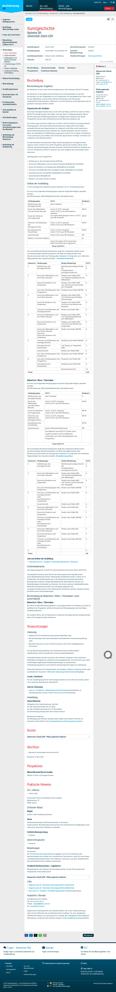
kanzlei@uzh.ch (106, 82)
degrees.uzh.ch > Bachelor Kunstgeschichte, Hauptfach (51, 885)
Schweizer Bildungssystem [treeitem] (9, 20)
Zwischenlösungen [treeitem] (10, 117)
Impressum (109, 983)
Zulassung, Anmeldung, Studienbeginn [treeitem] (11, 72)
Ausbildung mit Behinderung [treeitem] (8, 145)
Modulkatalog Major (65, 258)
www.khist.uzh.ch (37, 906)
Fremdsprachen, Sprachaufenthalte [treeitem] (10, 103)
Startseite (28, 13)
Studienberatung (74, 918)
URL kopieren (88, 935)
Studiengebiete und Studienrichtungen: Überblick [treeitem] (10, 60)
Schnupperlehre (11, 969)
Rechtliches (102, 983)
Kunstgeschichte (79, 13)
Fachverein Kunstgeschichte (41, 854)
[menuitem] (31, 5)
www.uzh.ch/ (103, 84)
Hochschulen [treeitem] (7, 50)
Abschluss (71, 68)
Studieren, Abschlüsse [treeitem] (10, 68)
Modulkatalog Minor (64, 456)
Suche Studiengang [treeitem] (10, 53)
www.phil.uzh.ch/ (105, 106)
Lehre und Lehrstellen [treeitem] (11, 35)
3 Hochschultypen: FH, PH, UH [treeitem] (12, 65)
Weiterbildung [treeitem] (8, 83)
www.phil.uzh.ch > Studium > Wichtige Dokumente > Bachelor (53, 562)
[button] (26, 935)
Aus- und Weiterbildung (40, 13)
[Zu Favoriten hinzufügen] (113, 19)
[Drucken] (108, 19)
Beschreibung (32, 68)
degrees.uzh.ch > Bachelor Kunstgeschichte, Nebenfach (51, 888)
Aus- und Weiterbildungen (29, 967)
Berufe (8, 973)
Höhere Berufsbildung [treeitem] (11, 78)
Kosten (61, 68)
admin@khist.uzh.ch (41, 904)
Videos (25, 971)
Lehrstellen (9, 966)
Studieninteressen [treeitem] (10, 55)
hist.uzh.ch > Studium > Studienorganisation (47, 891)
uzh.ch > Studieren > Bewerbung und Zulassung (48, 690)
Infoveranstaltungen (30, 974)
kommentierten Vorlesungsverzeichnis (66, 721)
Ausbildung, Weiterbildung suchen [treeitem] (11, 28)
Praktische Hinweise (49, 71)
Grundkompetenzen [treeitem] (10, 89)
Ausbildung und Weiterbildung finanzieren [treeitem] (8, 137)
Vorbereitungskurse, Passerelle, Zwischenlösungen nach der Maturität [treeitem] (11, 126)
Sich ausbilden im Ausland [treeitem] (9, 111)
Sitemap (95, 983)
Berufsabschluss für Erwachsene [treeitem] (10, 95)
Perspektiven (32, 71)
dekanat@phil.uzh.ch (103, 104)
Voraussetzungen (48, 68)
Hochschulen (54, 13)
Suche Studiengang (66, 13)
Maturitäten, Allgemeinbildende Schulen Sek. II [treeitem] (10, 42)
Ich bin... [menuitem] (109, 8)
